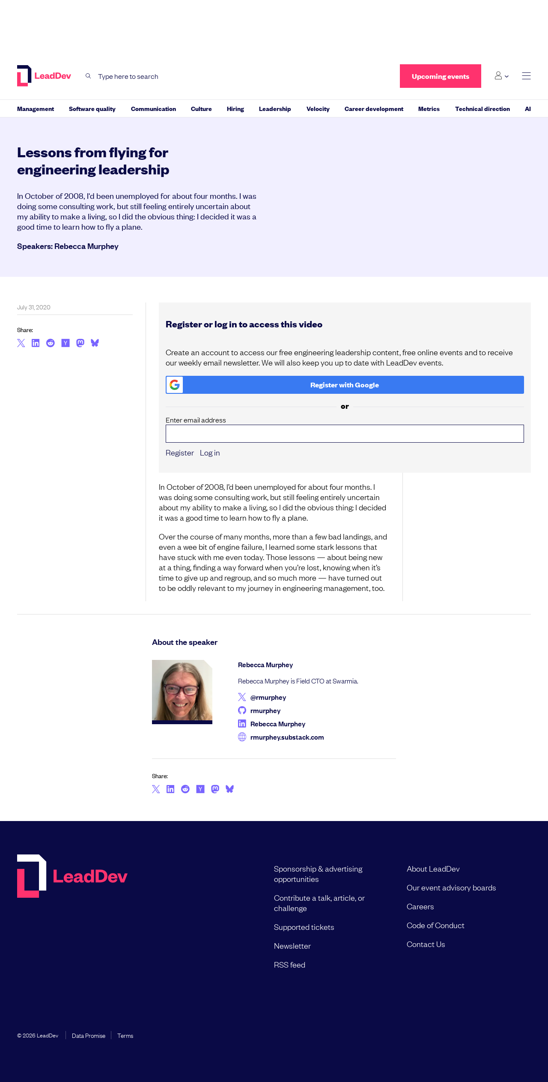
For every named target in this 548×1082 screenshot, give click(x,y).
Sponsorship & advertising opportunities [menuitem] (318, 873)
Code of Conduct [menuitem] (436, 925)
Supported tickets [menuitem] (304, 926)
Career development (374, 108)
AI (528, 108)
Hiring (235, 108)
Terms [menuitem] (125, 1035)
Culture (201, 108)
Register (180, 452)
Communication (153, 108)
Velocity (318, 108)
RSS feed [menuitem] (289, 964)
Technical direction (482, 108)
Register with (273, 385)
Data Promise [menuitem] (88, 1035)
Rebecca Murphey (86, 245)
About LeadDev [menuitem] (433, 868)
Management (35, 108)
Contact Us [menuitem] (426, 943)
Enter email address (345, 429)
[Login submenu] (501, 76)
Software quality (92, 108)
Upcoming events (440, 76)
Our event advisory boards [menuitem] (451, 887)
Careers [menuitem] (420, 906)
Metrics (429, 108)
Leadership (275, 108)
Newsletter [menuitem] (292, 945)
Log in (210, 452)
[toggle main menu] (526, 76)
